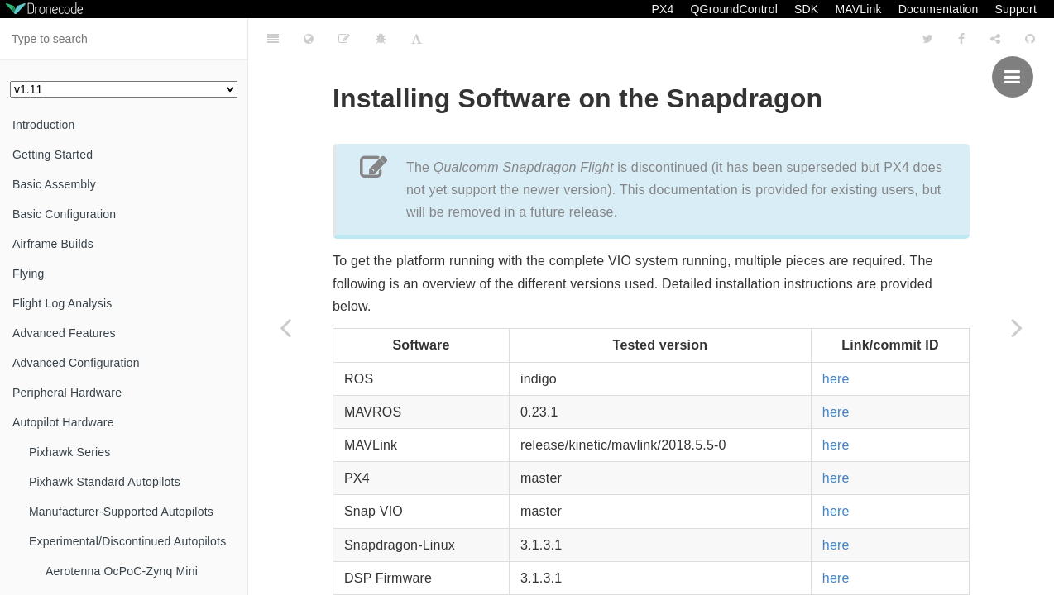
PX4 (662, 9)
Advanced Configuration (76, 362)
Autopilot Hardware (63, 422)
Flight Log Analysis (62, 303)
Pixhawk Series (70, 452)
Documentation (938, 9)
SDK (806, 9)
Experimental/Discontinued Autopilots (127, 541)
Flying (28, 273)
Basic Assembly (54, 184)
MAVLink (858, 9)
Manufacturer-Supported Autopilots (121, 511)
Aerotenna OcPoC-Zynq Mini (122, 571)
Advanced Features (64, 333)
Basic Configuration (64, 214)
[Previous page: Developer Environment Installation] (285, 327)
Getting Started (52, 154)
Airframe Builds (52, 243)
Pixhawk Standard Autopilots (104, 481)
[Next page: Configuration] (1017, 327)
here (836, 338)
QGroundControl (734, 9)
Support (1016, 9)
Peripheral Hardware (67, 392)
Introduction (43, 124)
